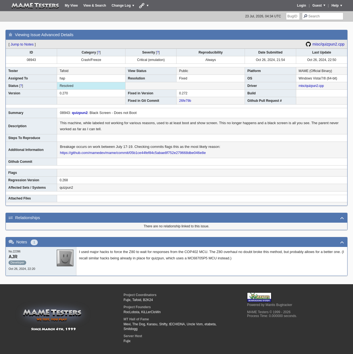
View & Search (94, 5)
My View (71, 5)
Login (301, 5)
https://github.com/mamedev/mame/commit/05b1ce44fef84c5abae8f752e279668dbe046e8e (133, 153)
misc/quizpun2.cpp (328, 44)
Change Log (121, 5)
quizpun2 (80, 113)
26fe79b (185, 101)
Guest (317, 5)
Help (335, 5)
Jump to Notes (22, 44)
